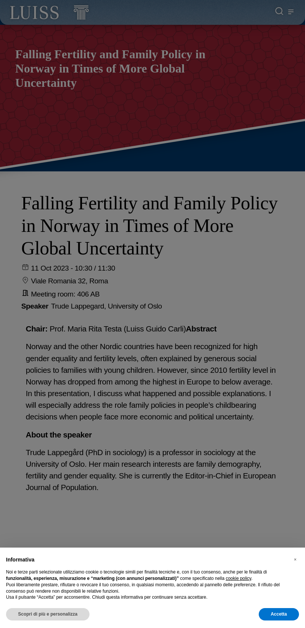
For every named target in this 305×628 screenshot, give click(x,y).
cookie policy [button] (238, 578)
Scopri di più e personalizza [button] (47, 614)
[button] (295, 560)
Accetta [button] (279, 614)
